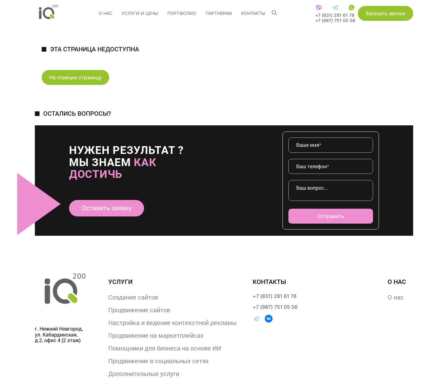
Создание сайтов (133, 297)
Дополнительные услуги (143, 373)
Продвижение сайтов (139, 310)
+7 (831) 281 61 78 (334, 15)
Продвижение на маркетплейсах (155, 335)
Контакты (253, 13)
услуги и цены (140, 13)
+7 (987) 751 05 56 (335, 20)
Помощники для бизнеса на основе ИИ (164, 348)
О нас (105, 13)
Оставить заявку (107, 208)
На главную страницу (75, 77)
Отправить (331, 216)
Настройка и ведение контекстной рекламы (172, 322)
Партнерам (219, 13)
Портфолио (181, 13)
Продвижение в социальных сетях (158, 361)
